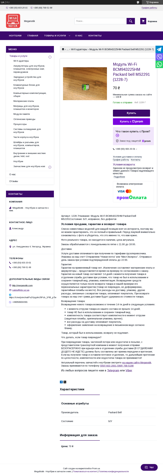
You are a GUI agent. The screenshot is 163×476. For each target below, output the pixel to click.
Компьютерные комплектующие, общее (29, 94)
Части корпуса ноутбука (26, 137)
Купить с (131, 121)
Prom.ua (96, 468)
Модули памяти (21, 114)
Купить (131, 113)
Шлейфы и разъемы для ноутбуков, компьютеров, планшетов (26, 145)
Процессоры (20, 124)
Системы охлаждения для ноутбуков (27, 130)
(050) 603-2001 (108, 365)
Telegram (113, 370)
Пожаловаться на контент (85, 471)
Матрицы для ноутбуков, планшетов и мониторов (26, 107)
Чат (149, 467)
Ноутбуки (15, 35)
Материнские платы (23, 101)
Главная (32, 35)
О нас (78, 35)
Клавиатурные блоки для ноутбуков (26, 86)
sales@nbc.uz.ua (20, 290)
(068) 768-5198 (125, 365)
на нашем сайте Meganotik (136, 362)
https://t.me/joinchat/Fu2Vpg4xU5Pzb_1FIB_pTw (30, 297)
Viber (129, 370)
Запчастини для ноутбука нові (29, 166)
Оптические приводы (24, 119)
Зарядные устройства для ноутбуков (27, 78)
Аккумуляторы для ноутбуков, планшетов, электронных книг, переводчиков (29, 69)
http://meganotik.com (22, 285)
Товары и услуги (55, 35)
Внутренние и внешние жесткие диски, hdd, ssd (29, 154)
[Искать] (131, 21)
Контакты (94, 35)
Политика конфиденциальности (114, 471)
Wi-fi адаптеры (79, 49)
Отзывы (13, 181)
